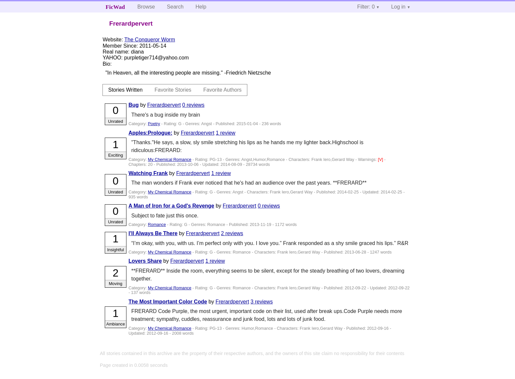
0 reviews (193, 105)
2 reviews (232, 233)
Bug (133, 105)
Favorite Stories (173, 90)
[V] (381, 159)
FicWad (115, 7)
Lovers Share (145, 261)
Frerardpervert (164, 105)
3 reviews (262, 301)
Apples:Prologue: (150, 133)
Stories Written (125, 90)
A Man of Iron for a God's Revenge (171, 206)
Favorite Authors (222, 90)
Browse (146, 7)
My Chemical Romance (169, 159)
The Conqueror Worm (149, 39)
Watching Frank (148, 173)
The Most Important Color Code (167, 301)
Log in (398, 7)
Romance (157, 224)
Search (175, 7)
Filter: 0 (366, 7)
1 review (225, 133)
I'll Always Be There (152, 233)
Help (200, 7)
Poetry (154, 123)
